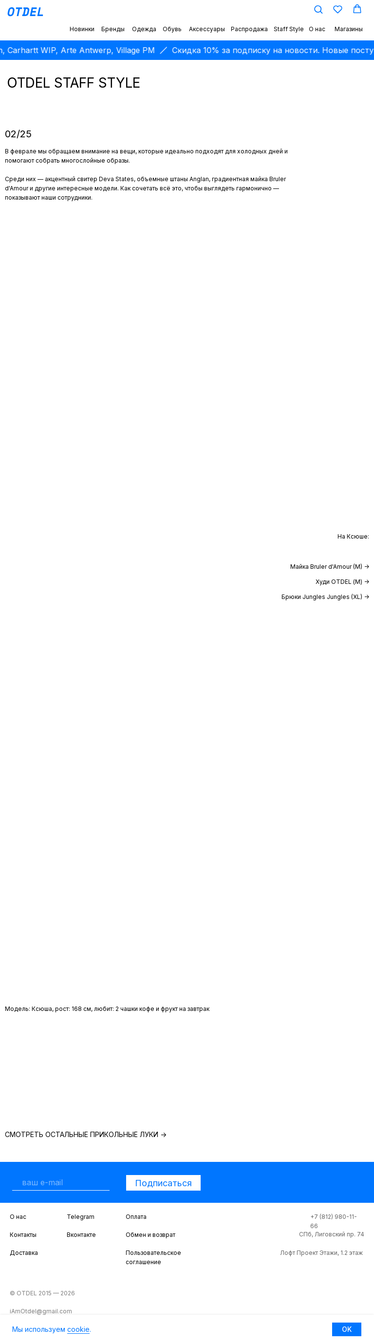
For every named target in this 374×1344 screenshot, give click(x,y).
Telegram (80, 1216)
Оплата (136, 1216)
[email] (61, 1182)
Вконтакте (81, 1234)
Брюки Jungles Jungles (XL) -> (325, 596)
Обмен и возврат (150, 1234)
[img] (55, 1082)
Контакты (23, 1234)
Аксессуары (207, 29)
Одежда (144, 29)
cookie (78, 1329)
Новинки (82, 29)
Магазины (349, 29)
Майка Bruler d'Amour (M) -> (329, 566)
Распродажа (249, 29)
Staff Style (289, 29)
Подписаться (163, 1183)
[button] (318, 9)
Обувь (172, 29)
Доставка (24, 1252)
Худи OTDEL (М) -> (342, 581)
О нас (317, 29)
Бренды (113, 29)
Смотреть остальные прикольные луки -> (86, 1134)
